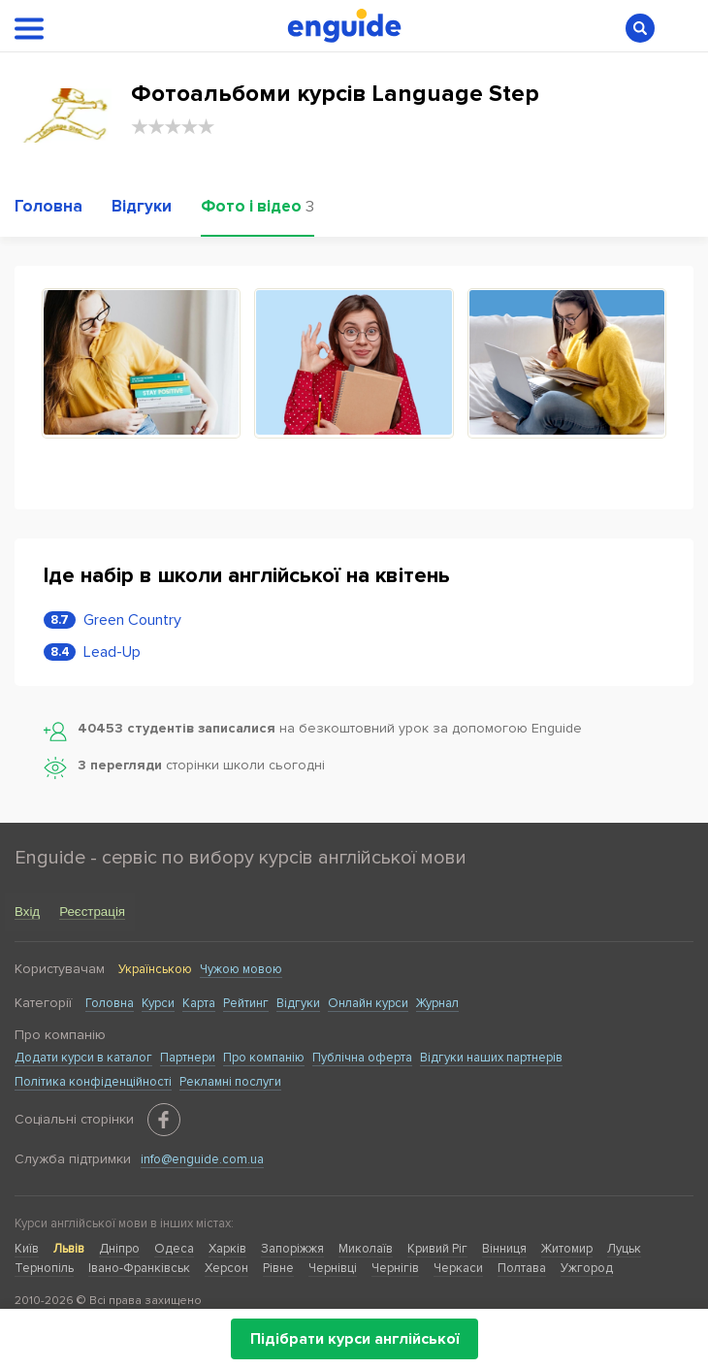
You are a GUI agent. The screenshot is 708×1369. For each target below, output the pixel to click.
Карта (198, 1003)
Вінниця (504, 1248)
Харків (227, 1248)
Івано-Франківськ (139, 1268)
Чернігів (395, 1268)
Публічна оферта (362, 1057)
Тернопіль (44, 1268)
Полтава (522, 1268)
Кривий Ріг (437, 1248)
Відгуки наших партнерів (491, 1057)
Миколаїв (365, 1248)
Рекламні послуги (230, 1082)
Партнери (187, 1057)
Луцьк (624, 1248)
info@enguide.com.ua (202, 1159)
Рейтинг (246, 1003)
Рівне (278, 1268)
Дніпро (119, 1248)
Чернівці (332, 1268)
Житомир (567, 1248)
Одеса (174, 1248)
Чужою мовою (241, 969)
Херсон (226, 1268)
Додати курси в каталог (83, 1057)
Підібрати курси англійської (354, 1339)
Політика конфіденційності (93, 1082)
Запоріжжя (292, 1248)
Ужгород (587, 1268)
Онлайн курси (368, 1003)
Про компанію (264, 1057)
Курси (158, 1003)
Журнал (437, 1003)
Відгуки (298, 1003)
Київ (27, 1248)
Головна (109, 1003)
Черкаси (458, 1268)
